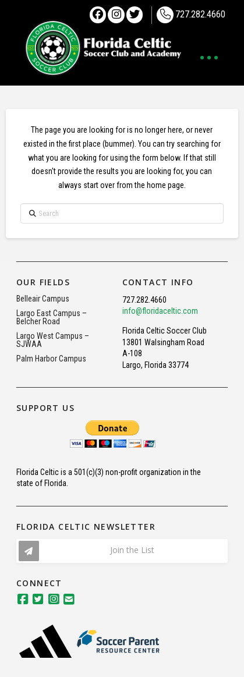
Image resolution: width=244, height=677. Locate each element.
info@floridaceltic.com (160, 311)
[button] (209, 57)
